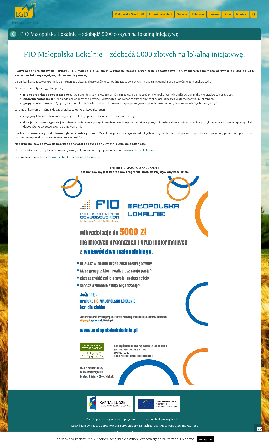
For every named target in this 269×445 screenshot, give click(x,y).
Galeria (182, 14)
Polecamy (198, 14)
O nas (227, 14)
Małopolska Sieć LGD (129, 14)
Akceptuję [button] (205, 439)
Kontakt (241, 14)
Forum (214, 14)
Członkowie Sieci (160, 14)
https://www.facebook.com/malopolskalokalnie (70, 157)
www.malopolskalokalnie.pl (141, 150)
